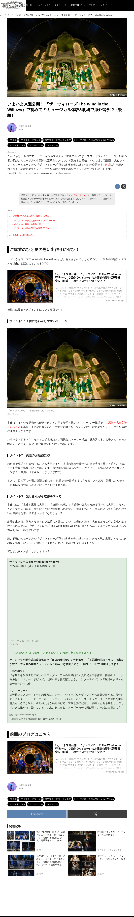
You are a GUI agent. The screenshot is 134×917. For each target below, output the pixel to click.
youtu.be (14, 644)
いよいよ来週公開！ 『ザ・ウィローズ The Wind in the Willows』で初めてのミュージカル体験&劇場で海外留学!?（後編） (64, 109)
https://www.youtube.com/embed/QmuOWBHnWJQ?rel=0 (67, 606)
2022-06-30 (25, 126)
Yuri (21, 129)
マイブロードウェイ (78, 195)
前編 (107, 164)
